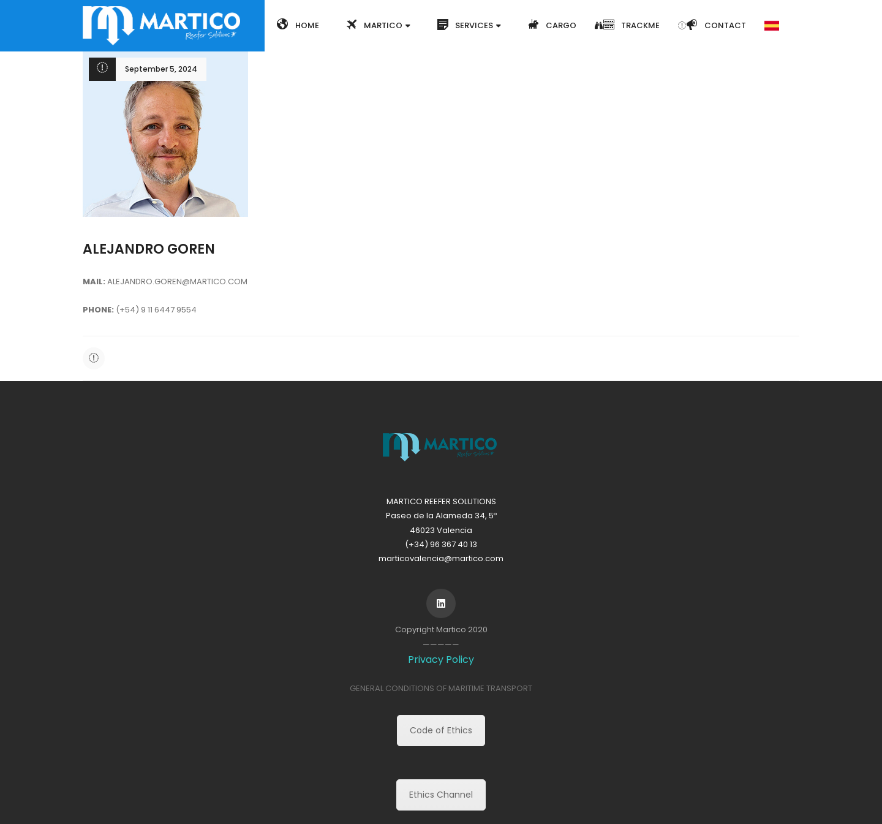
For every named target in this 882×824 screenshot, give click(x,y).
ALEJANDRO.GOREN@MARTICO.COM (177, 281)
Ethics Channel (441, 794)
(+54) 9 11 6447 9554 (156, 310)
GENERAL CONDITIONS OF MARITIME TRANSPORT (441, 688)
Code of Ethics (441, 730)
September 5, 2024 (161, 69)
